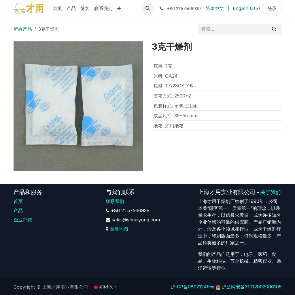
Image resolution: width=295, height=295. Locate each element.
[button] (148, 8)
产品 (18, 210)
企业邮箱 (23, 220)
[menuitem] (57, 8)
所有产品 (23, 29)
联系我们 (115, 201)
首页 (18, 201)
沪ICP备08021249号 (192, 287)
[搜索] (274, 29)
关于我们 (270, 192)
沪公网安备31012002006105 (251, 287)
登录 (272, 8)
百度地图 (119, 229)
